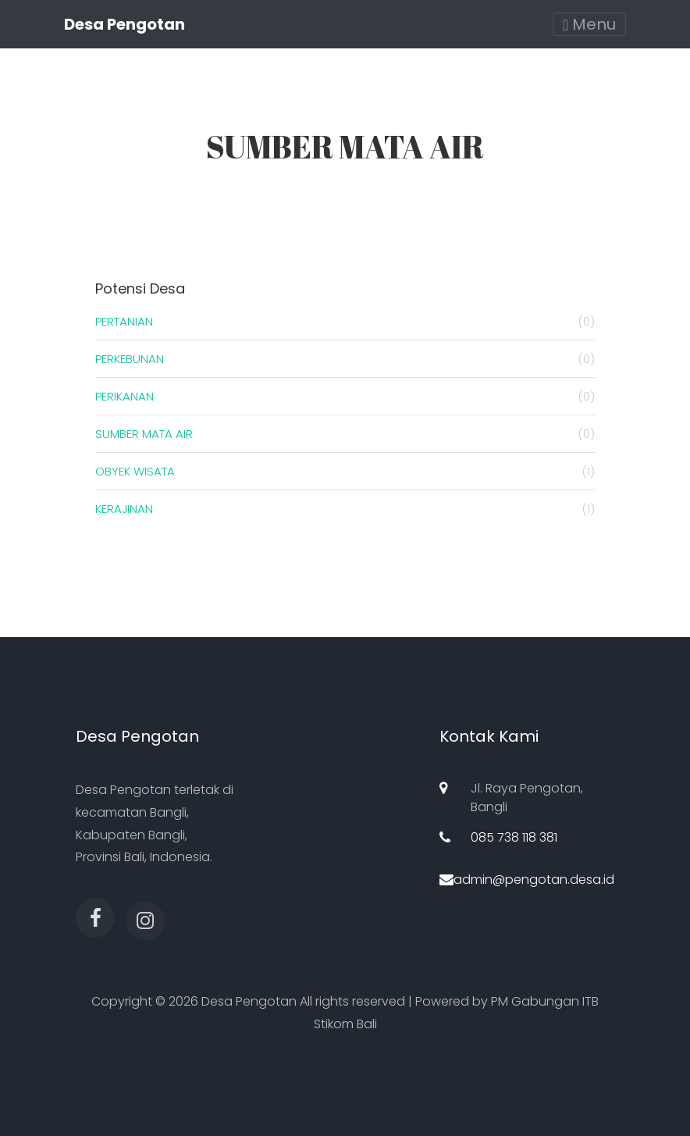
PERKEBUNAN (345, 358)
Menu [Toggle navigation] (589, 24)
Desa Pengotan (124, 24)
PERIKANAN (345, 396)
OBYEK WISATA (345, 471)
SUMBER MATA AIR (345, 433)
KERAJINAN (345, 508)
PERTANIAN (345, 321)
